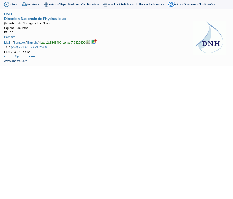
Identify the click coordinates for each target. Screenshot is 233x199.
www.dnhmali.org (15, 60)
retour (14, 4)
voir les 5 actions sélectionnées (194, 4)
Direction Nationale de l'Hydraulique (35, 19)
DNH (8, 14)
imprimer (33, 4)
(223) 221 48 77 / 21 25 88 (29, 47)
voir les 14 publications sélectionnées (74, 4)
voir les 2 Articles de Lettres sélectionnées (136, 4)
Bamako (9, 37)
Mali (7, 42)
